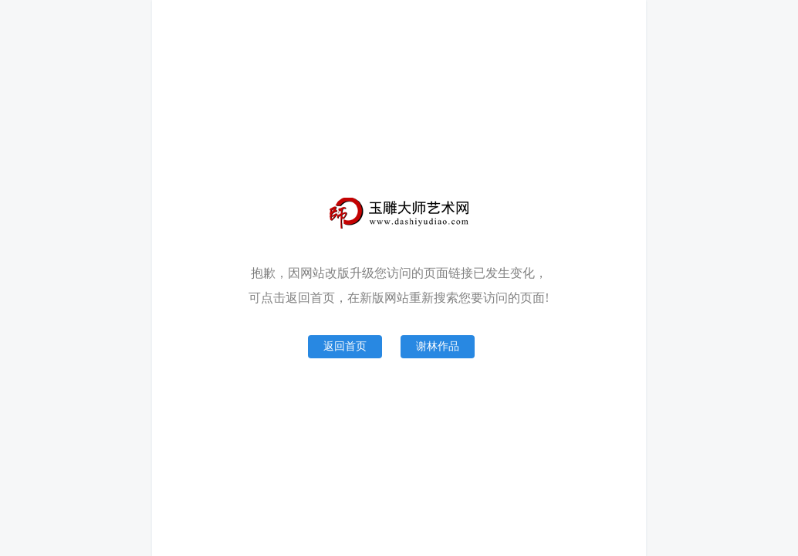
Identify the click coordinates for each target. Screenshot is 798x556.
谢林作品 (437, 346)
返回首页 (345, 346)
